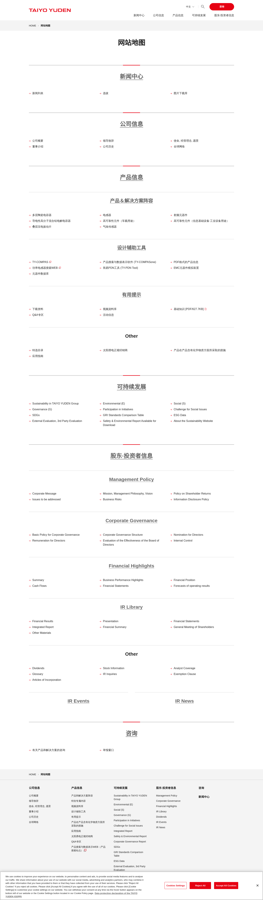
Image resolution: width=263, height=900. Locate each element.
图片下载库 (180, 93)
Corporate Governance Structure (123, 534)
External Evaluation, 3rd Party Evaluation (57, 420)
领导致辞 (108, 140)
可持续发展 (199, 15)
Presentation (110, 621)
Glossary (37, 674)
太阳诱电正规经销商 (115, 350)
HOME (32, 25)
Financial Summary (114, 627)
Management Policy (131, 479)
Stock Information (113, 668)
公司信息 (158, 15)
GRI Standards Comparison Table (123, 415)
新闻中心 (139, 15)
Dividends (38, 668)
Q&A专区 (38, 314)
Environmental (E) (114, 403)
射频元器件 (180, 215)
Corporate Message (44, 493)
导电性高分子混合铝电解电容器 (51, 220)
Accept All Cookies (226, 886)
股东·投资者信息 (224, 15)
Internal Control (183, 540)
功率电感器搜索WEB (46, 267)
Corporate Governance (131, 520)
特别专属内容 (78, 801)
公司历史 (108, 146)
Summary (38, 580)
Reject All (200, 886)
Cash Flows (39, 585)
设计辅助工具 (131, 248)
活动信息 (108, 314)
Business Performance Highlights (123, 580)
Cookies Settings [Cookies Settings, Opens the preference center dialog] (175, 886)
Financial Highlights (131, 566)
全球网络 (179, 146)
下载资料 (37, 309)
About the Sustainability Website (193, 420)
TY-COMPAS (41, 262)
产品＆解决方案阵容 (131, 201)
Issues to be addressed (46, 499)
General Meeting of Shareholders (194, 627)
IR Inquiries (110, 674)
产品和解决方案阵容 (82, 795)
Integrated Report (43, 627)
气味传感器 (110, 226)
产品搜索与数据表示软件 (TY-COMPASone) (129, 262)
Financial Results (42, 621)
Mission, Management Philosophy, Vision (128, 493)
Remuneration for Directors (48, 540)
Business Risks (112, 499)
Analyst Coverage (184, 668)
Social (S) (180, 403)
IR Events (78, 701)
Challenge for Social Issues (190, 409)
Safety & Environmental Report (130, 836)
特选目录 (37, 350)
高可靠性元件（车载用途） (119, 220)
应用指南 (37, 356)
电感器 (107, 215)
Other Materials (41, 632)
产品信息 (178, 15)
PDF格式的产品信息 (186, 262)
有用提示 (131, 294)
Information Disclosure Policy (191, 499)
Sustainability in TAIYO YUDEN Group (55, 403)
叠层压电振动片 (41, 226)
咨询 (221, 6)
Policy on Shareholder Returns (192, 493)
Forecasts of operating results (192, 585)
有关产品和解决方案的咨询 (48, 750)
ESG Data (180, 415)
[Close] (257, 886)
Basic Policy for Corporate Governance (56, 534)
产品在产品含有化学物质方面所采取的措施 (200, 350)
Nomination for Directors (188, 534)
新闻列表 (37, 93)
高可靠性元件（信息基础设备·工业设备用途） (201, 220)
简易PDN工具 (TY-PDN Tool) (120, 267)
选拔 (105, 93)
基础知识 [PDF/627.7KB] (190, 309)
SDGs (36, 415)
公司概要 (37, 140)
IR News (184, 701)
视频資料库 (110, 309)
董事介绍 (37, 146)
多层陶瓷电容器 (41, 215)
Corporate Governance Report (130, 841)
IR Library (131, 607)
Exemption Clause (185, 674)
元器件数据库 (40, 273)
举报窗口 (108, 750)
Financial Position (184, 580)
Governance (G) (42, 409)
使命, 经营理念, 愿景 (186, 140)
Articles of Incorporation (46, 679)
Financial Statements (115, 585)
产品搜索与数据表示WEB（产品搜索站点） (88, 848)
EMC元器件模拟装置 (186, 267)
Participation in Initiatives (118, 409)
